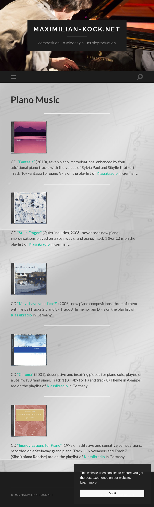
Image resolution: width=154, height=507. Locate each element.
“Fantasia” (26, 162)
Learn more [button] (88, 482)
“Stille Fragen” (29, 232)
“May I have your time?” (37, 303)
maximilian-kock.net (77, 29)
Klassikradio (107, 173)
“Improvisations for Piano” (39, 445)
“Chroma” (25, 374)
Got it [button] (112, 493)
